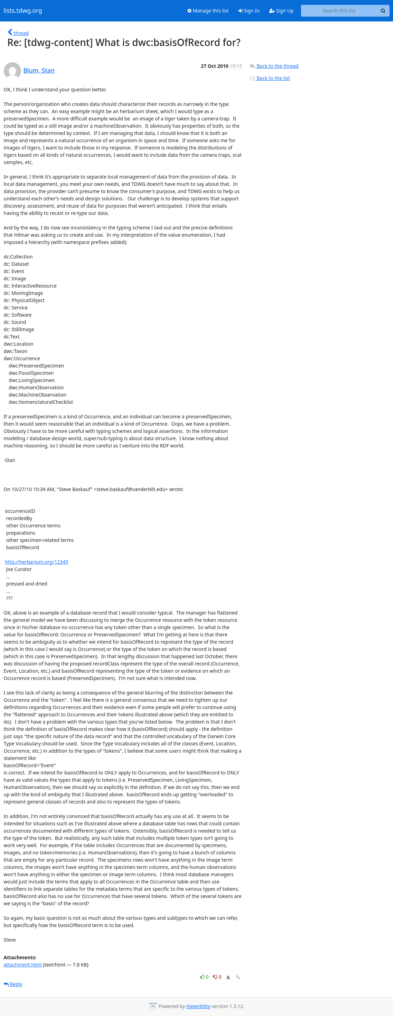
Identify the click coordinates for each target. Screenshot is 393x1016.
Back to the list (269, 78)
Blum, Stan (39, 70)
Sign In (249, 10)
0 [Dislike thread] (217, 976)
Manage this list (208, 10)
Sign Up (281, 10)
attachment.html (23, 964)
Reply (13, 984)
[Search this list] (339, 11)
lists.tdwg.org (23, 11)
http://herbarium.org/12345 (36, 562)
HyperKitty (198, 1006)
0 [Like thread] (205, 976)
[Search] (383, 11)
